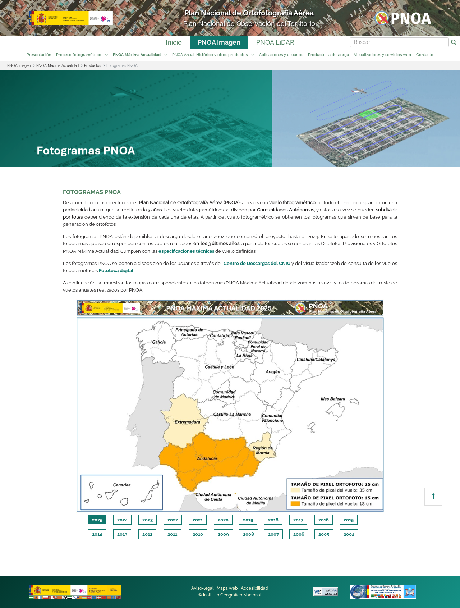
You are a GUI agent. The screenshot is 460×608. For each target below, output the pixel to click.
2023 (147, 519)
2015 (349, 519)
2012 (147, 534)
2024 (122, 519)
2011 (172, 534)
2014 (97, 534)
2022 (172, 519)
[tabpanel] (230, 406)
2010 (198, 534)
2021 (198, 519)
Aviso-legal (202, 588)
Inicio (174, 42)
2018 (273, 519)
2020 (223, 519)
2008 (248, 534)
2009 (223, 534)
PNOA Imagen (219, 42)
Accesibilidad (254, 588)
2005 (323, 534)
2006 (298, 534)
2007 (273, 534)
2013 (122, 534)
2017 (298, 519)
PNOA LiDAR (275, 42)
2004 (349, 534)
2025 (97, 519)
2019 (248, 519)
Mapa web (227, 588)
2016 (323, 519)
